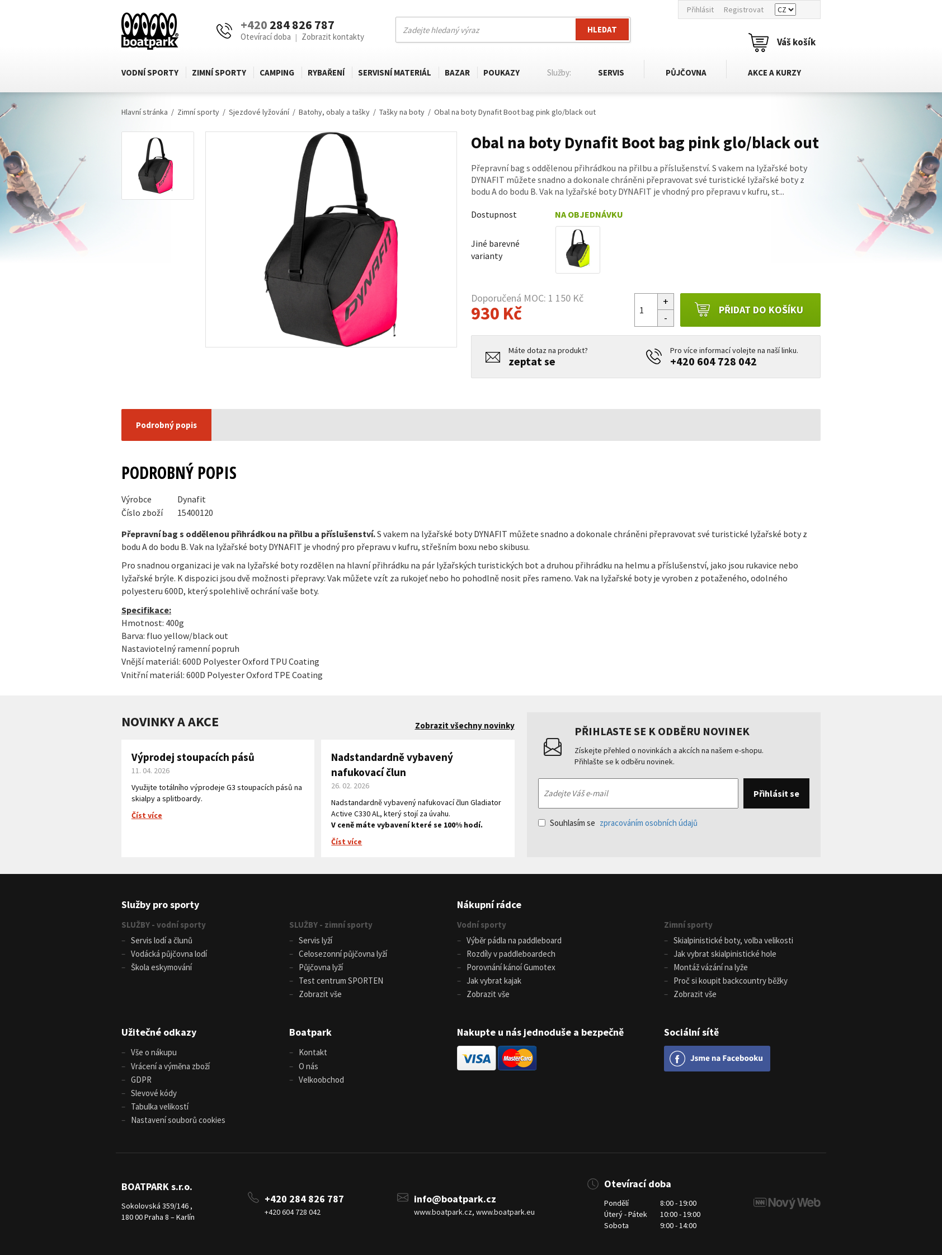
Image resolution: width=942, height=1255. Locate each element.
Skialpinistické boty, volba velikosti (733, 940)
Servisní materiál (394, 72)
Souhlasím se (618, 823)
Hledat (602, 29)
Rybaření (326, 72)
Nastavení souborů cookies (178, 1118)
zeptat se (531, 361)
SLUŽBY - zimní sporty (331, 924)
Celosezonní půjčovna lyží (343, 953)
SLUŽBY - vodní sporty (163, 924)
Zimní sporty (219, 72)
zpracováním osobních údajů (649, 822)
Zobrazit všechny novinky (465, 725)
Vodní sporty (149, 72)
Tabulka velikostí (160, 1105)
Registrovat (744, 9)
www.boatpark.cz (443, 1211)
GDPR (141, 1078)
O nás (308, 1065)
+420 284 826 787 (304, 1197)
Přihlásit (700, 9)
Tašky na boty (402, 112)
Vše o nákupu (154, 1051)
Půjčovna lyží (321, 967)
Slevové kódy (154, 1092)
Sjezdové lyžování (259, 112)
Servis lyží (315, 940)
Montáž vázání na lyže (710, 967)
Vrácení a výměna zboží (170, 1065)
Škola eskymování (161, 967)
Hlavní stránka (144, 112)
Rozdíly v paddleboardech (511, 953)
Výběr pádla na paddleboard (514, 940)
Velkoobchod (321, 1078)
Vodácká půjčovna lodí (169, 953)
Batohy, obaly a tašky (334, 112)
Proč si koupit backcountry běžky (730, 980)
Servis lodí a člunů (161, 940)
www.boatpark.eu (505, 1211)
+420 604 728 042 (713, 361)
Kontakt (313, 1051)
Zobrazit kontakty (333, 36)
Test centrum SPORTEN (341, 980)
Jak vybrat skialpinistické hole (724, 953)
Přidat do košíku (748, 310)
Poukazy (501, 72)
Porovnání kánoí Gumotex (511, 967)
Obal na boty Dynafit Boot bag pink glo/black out (515, 112)
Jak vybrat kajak (494, 980)
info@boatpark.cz (455, 1197)
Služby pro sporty (160, 904)
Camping (277, 72)
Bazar (457, 72)
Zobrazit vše (320, 994)
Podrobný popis (166, 425)
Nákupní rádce (489, 904)
